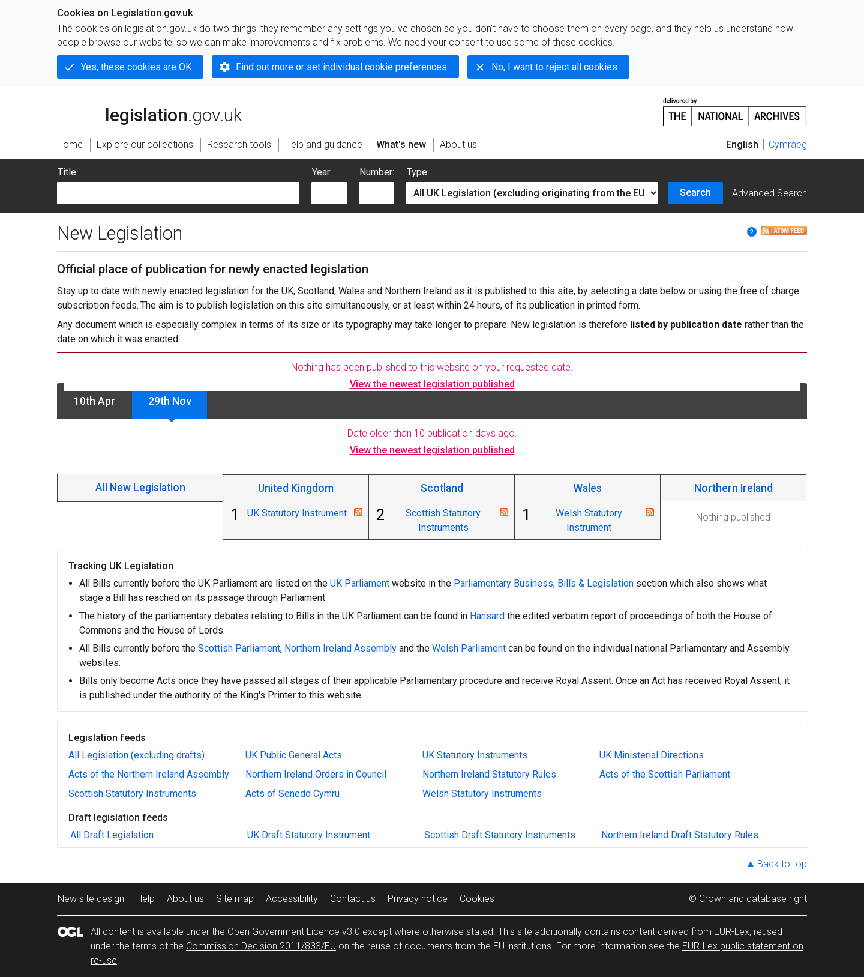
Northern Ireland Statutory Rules (489, 774)
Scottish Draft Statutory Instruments (499, 835)
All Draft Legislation (112, 835)
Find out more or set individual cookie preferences (341, 67)
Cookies (477, 898)
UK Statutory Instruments (474, 755)
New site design (91, 898)
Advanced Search (769, 193)
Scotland (442, 488)
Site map (235, 898)
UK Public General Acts (293, 755)
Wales (587, 488)
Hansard (487, 616)
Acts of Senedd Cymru (292, 793)
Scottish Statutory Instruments (132, 793)
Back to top (782, 864)
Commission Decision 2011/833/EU (261, 946)
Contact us (353, 898)
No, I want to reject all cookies (554, 67)
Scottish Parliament (239, 648)
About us (185, 898)
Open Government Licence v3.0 (293, 931)
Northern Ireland (733, 488)
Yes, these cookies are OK (136, 67)
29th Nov (169, 401)
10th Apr (94, 401)
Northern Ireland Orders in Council (315, 774)
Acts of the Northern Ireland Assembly (148, 774)
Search (695, 192)
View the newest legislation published (432, 384)
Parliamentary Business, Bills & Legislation (544, 583)
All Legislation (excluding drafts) (136, 755)
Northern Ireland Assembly (340, 648)
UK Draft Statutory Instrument (308, 835)
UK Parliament (359, 583)
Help (145, 898)
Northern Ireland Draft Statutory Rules (679, 835)
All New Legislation (140, 488)
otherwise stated (457, 931)
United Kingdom (296, 488)
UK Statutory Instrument (297, 513)
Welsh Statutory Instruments (482, 793)
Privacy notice (418, 898)
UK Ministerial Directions (651, 755)
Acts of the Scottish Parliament (664, 774)
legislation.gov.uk (149, 111)
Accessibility (292, 898)
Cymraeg (788, 144)
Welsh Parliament (469, 648)
